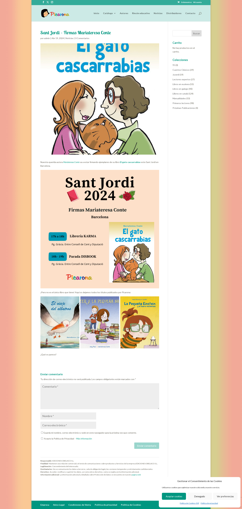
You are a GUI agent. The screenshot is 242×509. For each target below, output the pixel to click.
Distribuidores (174, 13)
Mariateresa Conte (71, 162)
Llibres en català (180, 93)
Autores (124, 13)
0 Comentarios (82, 38)
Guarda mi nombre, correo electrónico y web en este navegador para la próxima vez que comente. (90, 432)
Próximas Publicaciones (184, 108)
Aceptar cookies (174, 496)
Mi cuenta (197, 2)
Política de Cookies (131, 504)
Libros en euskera (181, 84)
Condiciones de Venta (79, 504)
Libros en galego (180, 88)
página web (136, 475)
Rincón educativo (141, 13)
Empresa (44, 504)
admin (47, 38)
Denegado (199, 496)
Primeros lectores (181, 103)
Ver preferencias (225, 496)
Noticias (158, 13)
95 (174, 65)
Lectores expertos (181, 79)
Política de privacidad (209, 503)
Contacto (190, 13)
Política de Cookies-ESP (189, 503)
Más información (84, 438)
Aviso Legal (59, 504)
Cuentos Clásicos (181, 70)
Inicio (96, 13)
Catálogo (108, 13)
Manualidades (179, 98)
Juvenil (176, 74)
